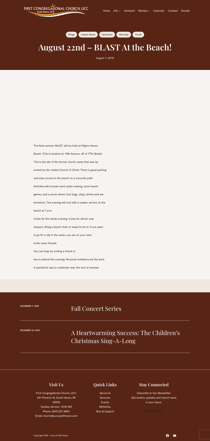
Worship (124, 34)
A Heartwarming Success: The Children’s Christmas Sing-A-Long (125, 337)
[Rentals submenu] (149, 11)
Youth (138, 34)
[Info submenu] (119, 11)
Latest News (88, 34)
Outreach (107, 34)
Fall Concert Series (96, 308)
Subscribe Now (154, 410)
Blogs (71, 34)
